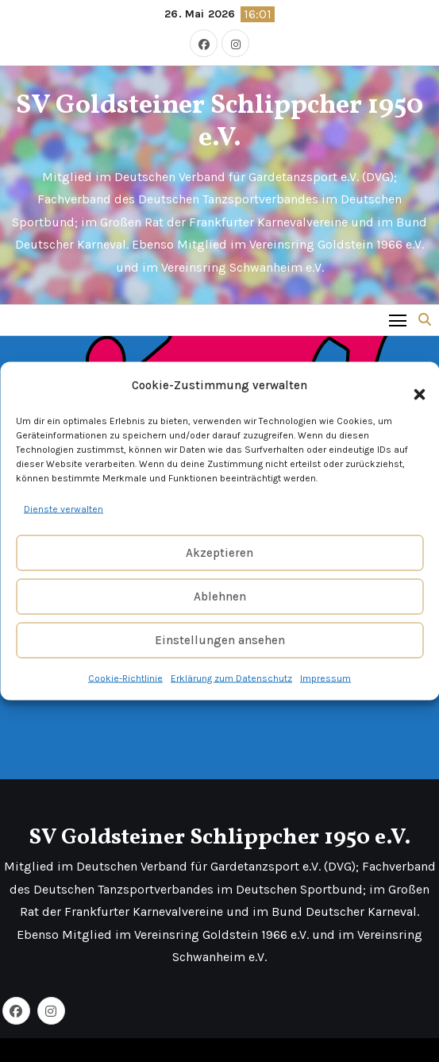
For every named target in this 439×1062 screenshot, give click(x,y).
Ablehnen (220, 596)
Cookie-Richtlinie (125, 678)
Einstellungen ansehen (220, 640)
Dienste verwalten (63, 508)
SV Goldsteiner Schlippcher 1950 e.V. (219, 122)
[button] (411, 385)
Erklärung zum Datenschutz (231, 678)
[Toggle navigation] (398, 320)
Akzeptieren (219, 553)
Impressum (325, 678)
